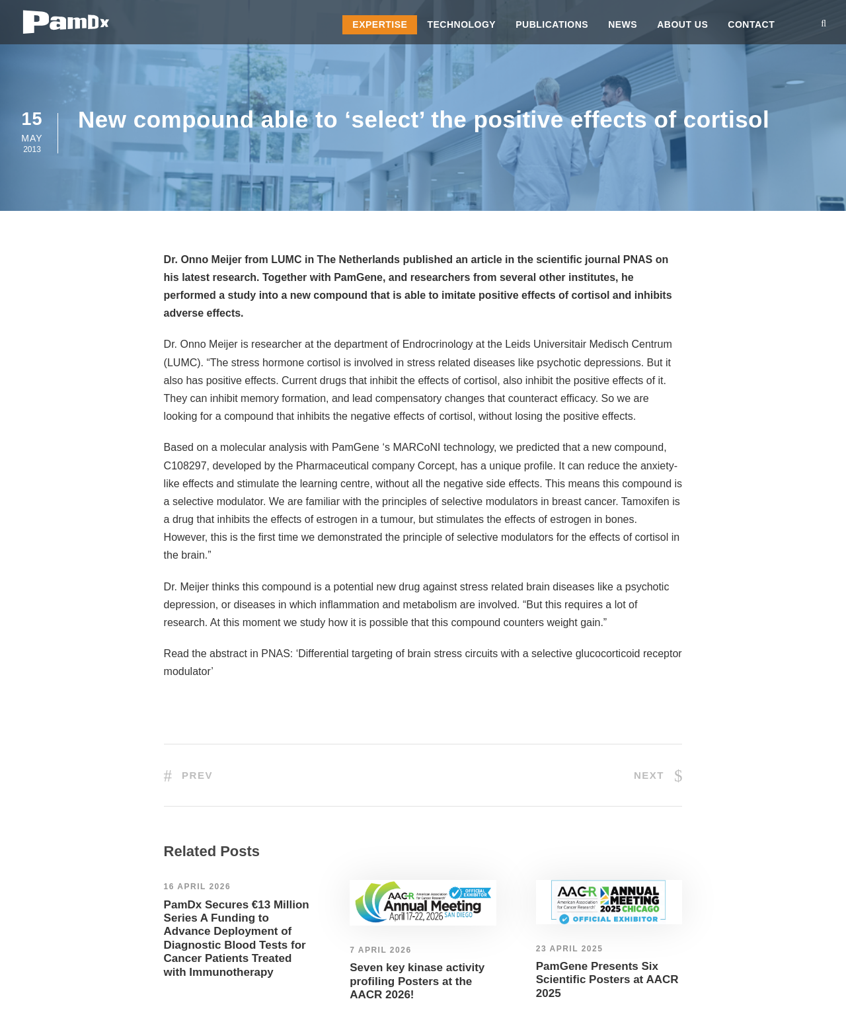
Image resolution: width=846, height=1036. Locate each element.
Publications (552, 24)
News (622, 24)
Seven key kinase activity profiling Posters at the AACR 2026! (417, 981)
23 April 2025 (569, 948)
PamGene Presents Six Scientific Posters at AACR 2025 (607, 980)
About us (682, 24)
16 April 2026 (197, 886)
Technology (461, 24)
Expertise (379, 24)
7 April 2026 (380, 950)
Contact (751, 24)
